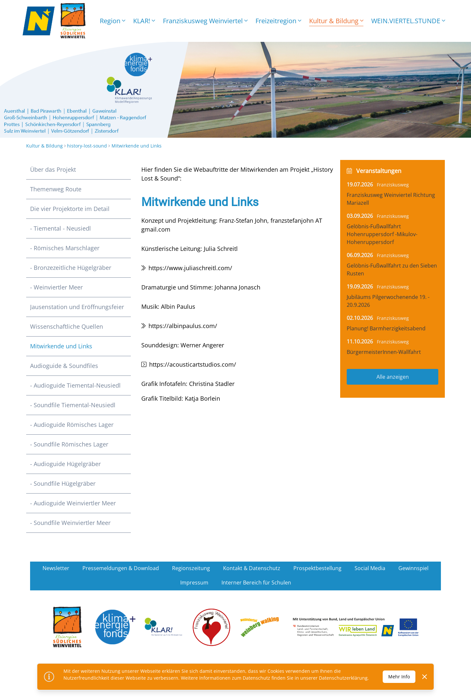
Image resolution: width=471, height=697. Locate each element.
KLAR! (144, 20)
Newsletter (56, 568)
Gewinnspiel (413, 568)
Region (112, 20)
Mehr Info (399, 676)
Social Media (370, 568)
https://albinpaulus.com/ (182, 326)
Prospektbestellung (317, 568)
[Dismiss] (424, 676)
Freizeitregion (278, 20)
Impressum (194, 582)
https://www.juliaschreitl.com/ (190, 268)
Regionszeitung (191, 568)
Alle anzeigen (392, 376)
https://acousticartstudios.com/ (192, 364)
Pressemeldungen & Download (120, 568)
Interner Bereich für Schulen (256, 582)
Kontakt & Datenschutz (251, 568)
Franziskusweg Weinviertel (205, 20)
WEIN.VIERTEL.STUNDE (408, 20)
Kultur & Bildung (336, 20)
